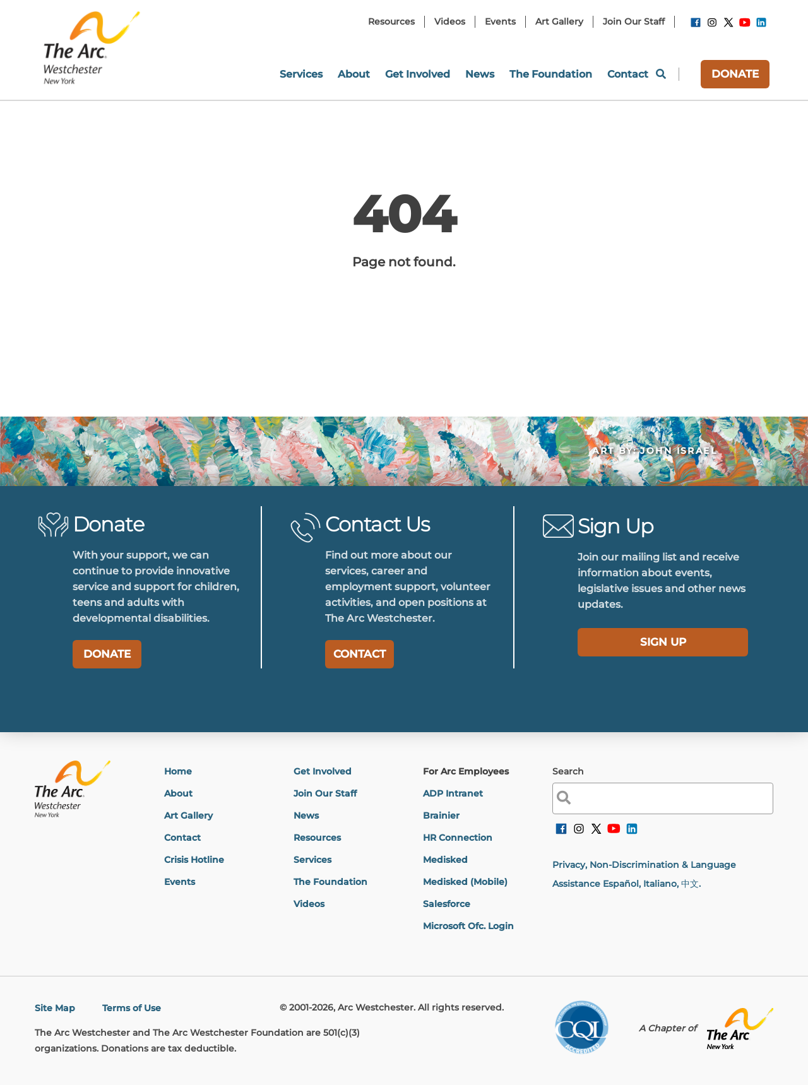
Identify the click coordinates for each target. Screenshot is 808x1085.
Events (179, 881)
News (306, 815)
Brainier (441, 815)
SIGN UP (663, 642)
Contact (182, 837)
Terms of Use (131, 1008)
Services (312, 859)
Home (178, 771)
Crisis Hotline (194, 859)
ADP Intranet (453, 793)
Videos (309, 904)
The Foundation (330, 881)
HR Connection (457, 837)
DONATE (735, 74)
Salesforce (446, 904)
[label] (663, 642)
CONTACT (359, 654)
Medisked (445, 859)
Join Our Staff (325, 793)
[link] (695, 25)
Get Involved (323, 771)
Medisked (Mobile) (465, 881)
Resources (317, 837)
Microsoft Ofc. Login (468, 926)
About (178, 793)
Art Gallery (188, 815)
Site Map (55, 1008)
